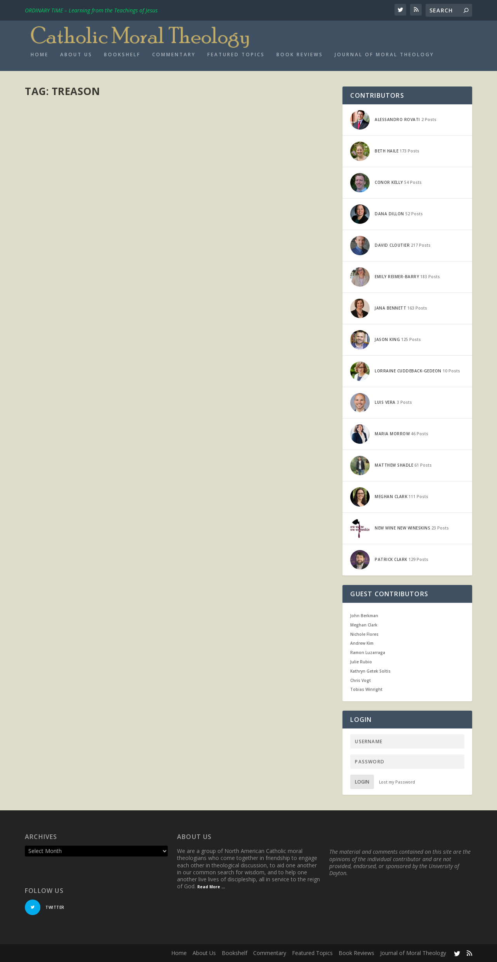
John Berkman (364, 615)
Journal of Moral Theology (384, 55)
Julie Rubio (361, 661)
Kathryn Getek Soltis (370, 671)
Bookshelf (122, 55)
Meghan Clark (363, 625)
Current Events (119, 134)
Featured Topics (236, 55)
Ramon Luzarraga (367, 652)
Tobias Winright (366, 689)
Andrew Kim (362, 643)
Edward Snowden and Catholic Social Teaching (89, 118)
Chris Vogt (360, 680)
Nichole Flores (364, 634)
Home (40, 55)
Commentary (174, 55)
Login (362, 782)
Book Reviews (299, 55)
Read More (53, 202)
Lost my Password (397, 782)
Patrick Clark (52, 134)
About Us (76, 55)
